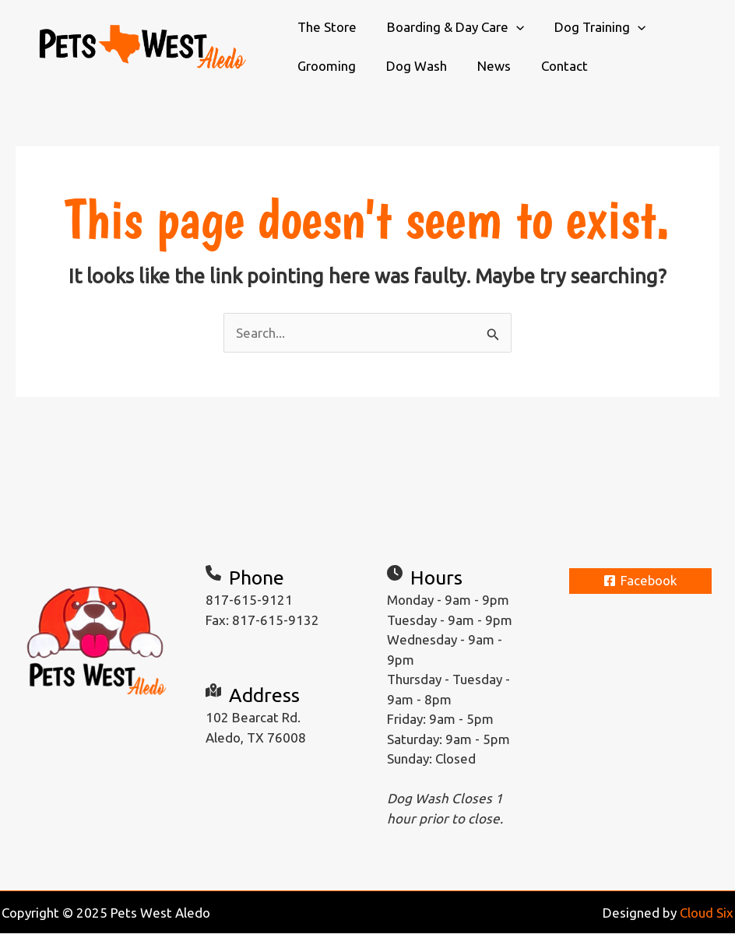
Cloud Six (706, 912)
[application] (510, 27)
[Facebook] (640, 581)
